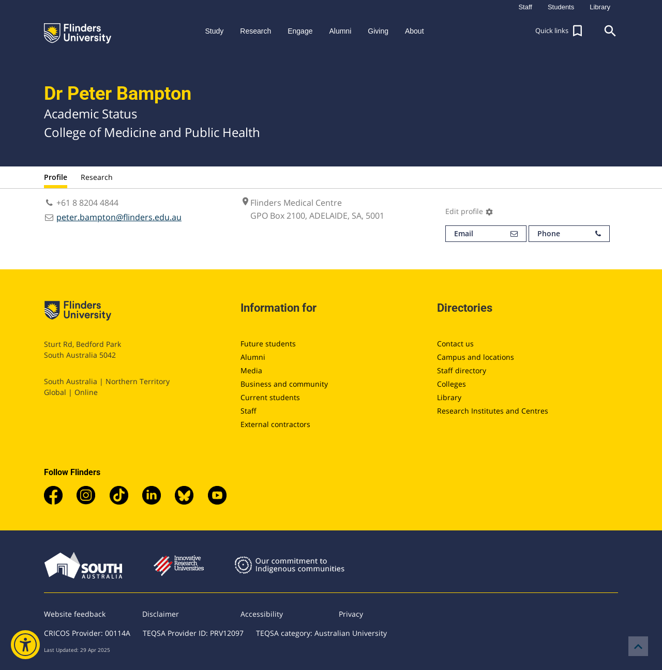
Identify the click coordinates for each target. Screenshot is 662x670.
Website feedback (75, 614)
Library (449, 397)
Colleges (451, 384)
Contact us (455, 343)
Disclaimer (160, 614)
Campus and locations (475, 357)
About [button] (414, 31)
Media (251, 370)
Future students (268, 343)
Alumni (252, 357)
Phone (569, 233)
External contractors (275, 424)
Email (486, 233)
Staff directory (461, 370)
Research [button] (255, 31)
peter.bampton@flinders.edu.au (119, 217)
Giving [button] (378, 31)
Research (97, 177)
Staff (248, 411)
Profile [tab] (55, 177)
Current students (270, 397)
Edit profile (469, 211)
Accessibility (261, 614)
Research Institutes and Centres (492, 411)
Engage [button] (300, 31)
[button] (560, 31)
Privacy (351, 614)
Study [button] (214, 31)
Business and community (284, 384)
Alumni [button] (340, 31)
